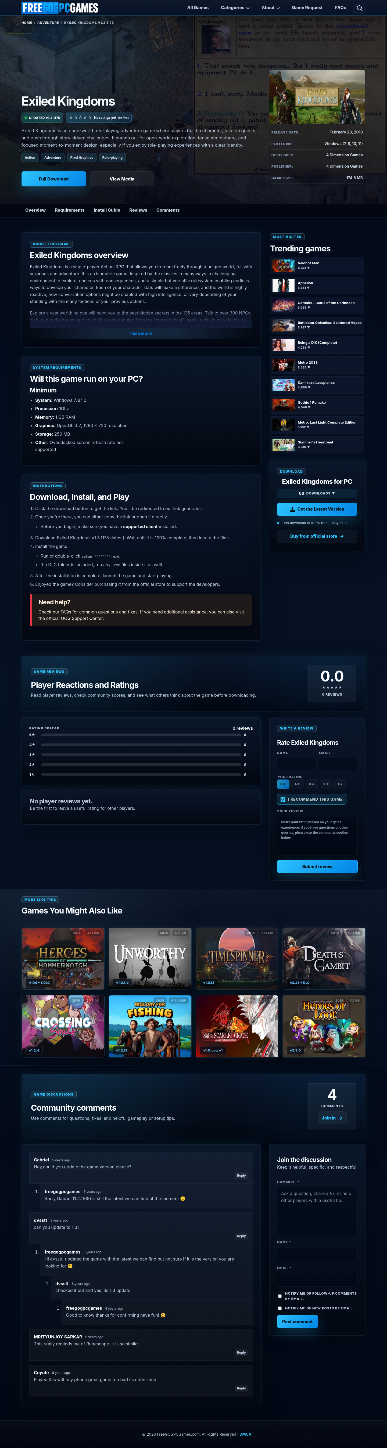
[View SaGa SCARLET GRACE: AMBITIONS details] (237, 1026)
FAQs (340, 7)
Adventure (48, 23)
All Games (198, 7)
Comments (168, 210)
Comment (288, 1182)
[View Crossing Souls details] (63, 1026)
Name (284, 1242)
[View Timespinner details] (237, 959)
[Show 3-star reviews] (141, 754)
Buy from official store (313, 536)
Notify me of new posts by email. (319, 1308)
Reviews (138, 210)
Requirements (70, 210)
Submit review (317, 866)
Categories (232, 7)
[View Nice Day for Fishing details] (150, 1026)
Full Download (54, 179)
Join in (329, 1118)
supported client (140, 526)
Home (27, 23)
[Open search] (359, 8)
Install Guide (107, 210)
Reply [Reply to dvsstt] (241, 1236)
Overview (35, 210)
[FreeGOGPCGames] (60, 8)
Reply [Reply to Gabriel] (241, 1175)
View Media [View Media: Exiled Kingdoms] (122, 179)
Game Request (307, 7)
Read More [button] (141, 333)
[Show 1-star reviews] (141, 774)
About (268, 7)
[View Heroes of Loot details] (324, 1026)
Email (284, 1268)
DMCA (245, 1434)
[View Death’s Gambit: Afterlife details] (324, 959)
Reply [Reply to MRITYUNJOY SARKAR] (241, 1352)
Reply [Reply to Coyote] (241, 1388)
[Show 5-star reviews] (141, 735)
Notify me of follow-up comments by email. (321, 1296)
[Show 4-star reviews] (141, 745)
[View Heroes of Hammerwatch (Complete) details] (63, 959)
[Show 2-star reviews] (141, 764)
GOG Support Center (82, 618)
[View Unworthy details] (150, 959)
